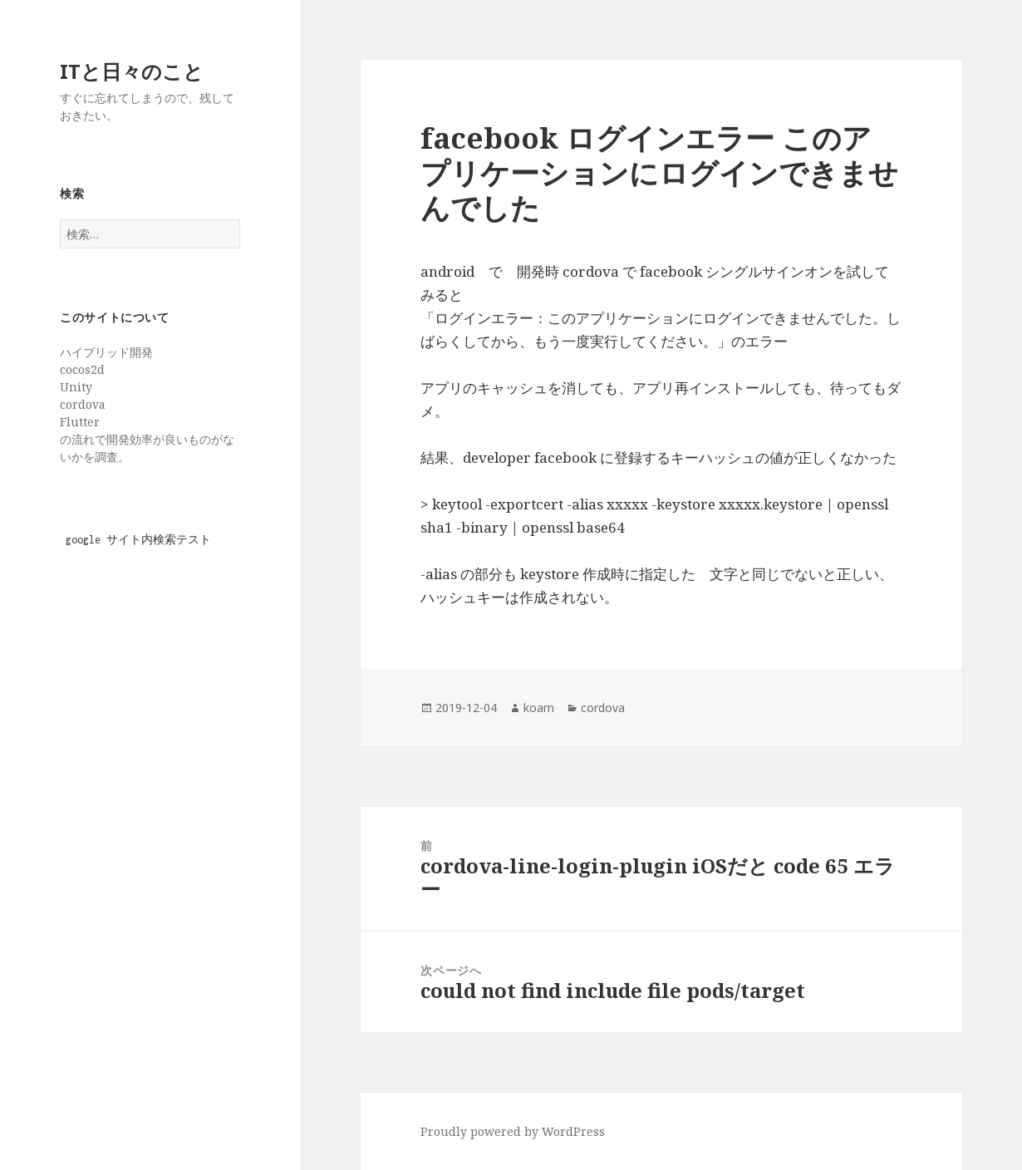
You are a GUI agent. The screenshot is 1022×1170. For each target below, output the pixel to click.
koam (538, 707)
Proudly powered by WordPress (512, 1131)
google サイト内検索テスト (138, 539)
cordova (603, 707)
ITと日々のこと (132, 71)
